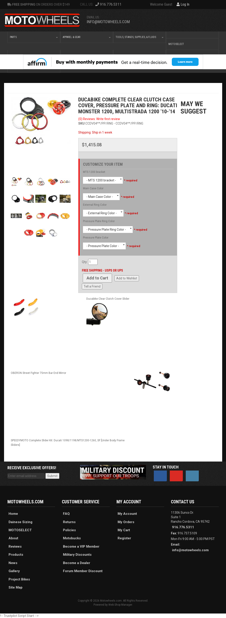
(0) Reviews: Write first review (99, 119)
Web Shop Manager (120, 604)
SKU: (81, 123)
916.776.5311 (183, 527)
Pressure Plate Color (95, 237)
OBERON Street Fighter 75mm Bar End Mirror (38, 373)
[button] (34, 37)
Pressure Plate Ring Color (99, 221)
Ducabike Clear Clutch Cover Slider (107, 298)
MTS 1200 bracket (94, 172)
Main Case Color (93, 188)
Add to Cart (97, 278)
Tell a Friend (92, 286)
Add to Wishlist (126, 278)
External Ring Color (95, 204)
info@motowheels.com (108, 21)
